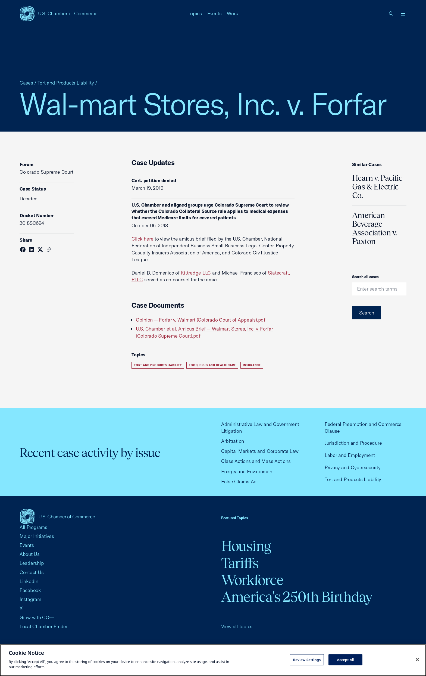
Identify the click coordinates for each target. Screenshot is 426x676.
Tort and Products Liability (65, 83)
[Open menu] (403, 13)
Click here (142, 239)
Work (232, 13)
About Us (30, 554)
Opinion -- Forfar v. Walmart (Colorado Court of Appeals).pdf (200, 320)
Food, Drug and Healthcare (212, 365)
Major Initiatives (37, 536)
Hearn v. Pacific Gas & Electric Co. (377, 186)
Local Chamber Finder (44, 626)
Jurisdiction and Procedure (353, 443)
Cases (26, 83)
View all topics (236, 626)
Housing (246, 546)
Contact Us (31, 572)
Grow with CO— (37, 617)
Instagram (30, 599)
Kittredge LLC (196, 273)
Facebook (30, 590)
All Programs (33, 527)
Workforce (252, 580)
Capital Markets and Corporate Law (260, 451)
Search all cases (365, 277)
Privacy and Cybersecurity (353, 467)
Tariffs (240, 563)
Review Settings (307, 659)
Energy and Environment (247, 471)
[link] (391, 13)
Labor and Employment (350, 455)
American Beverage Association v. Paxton (374, 228)
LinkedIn (29, 581)
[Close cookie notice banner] (417, 659)
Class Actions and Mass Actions (255, 461)
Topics (195, 13)
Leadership (32, 563)
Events (214, 13)
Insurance (252, 365)
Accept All (345, 659)
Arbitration (232, 441)
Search (366, 313)
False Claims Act (239, 481)
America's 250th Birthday (296, 596)
